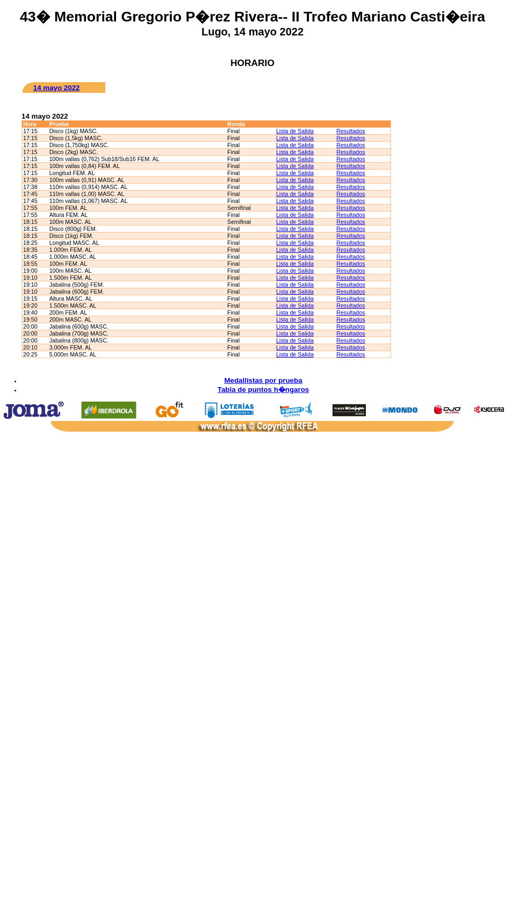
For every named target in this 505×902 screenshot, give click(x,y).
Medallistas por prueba (263, 380)
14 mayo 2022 (56, 88)
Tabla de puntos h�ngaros (263, 389)
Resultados (350, 131)
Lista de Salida (295, 131)
